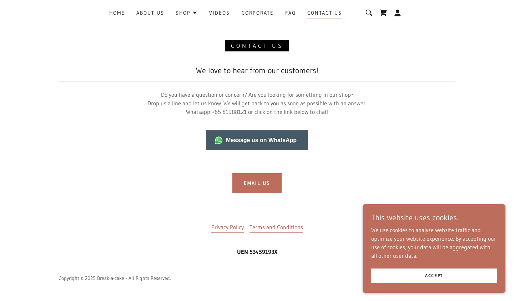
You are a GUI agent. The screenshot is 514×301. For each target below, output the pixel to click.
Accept (434, 275)
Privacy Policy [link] (227, 227)
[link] (383, 13)
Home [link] (117, 13)
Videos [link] (219, 13)
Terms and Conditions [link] (276, 227)
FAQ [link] (290, 13)
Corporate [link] (258, 13)
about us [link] (150, 13)
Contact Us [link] (324, 13)
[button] (187, 13)
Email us (257, 183)
